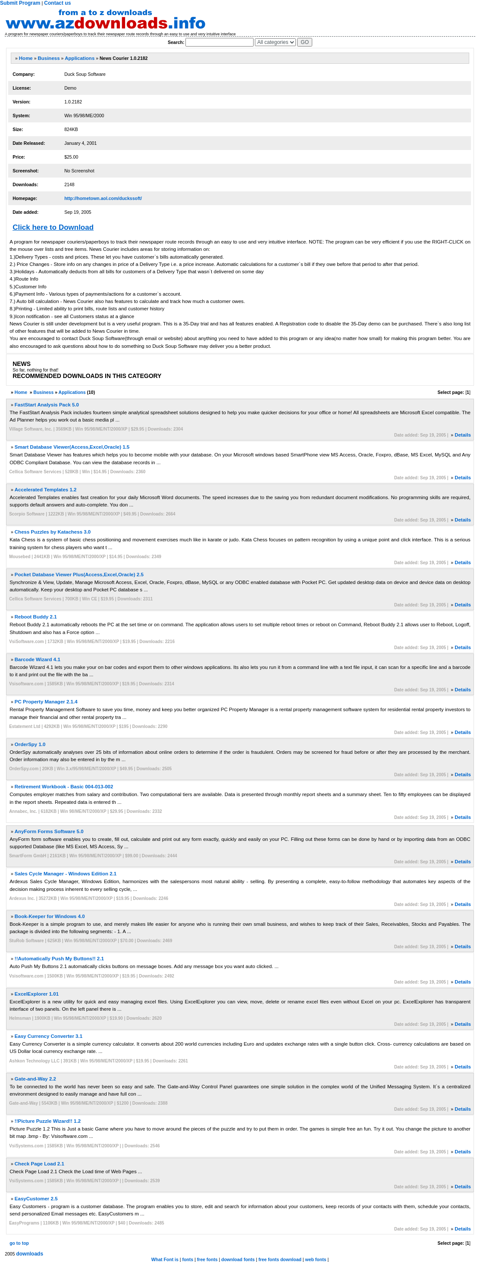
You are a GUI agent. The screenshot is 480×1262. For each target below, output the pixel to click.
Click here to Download (53, 227)
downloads (29, 1254)
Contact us (57, 3)
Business (49, 58)
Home (26, 58)
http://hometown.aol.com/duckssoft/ (103, 198)
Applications (79, 58)
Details (463, 434)
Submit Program (20, 3)
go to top (19, 1243)
